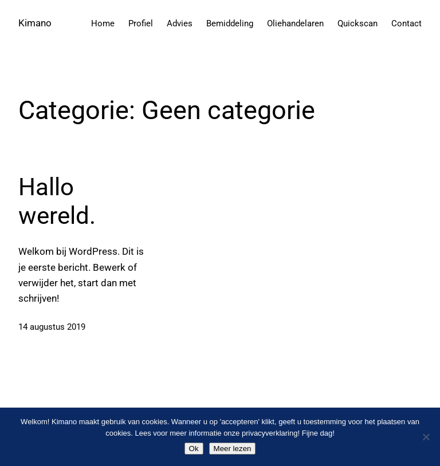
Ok (194, 448)
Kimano (35, 23)
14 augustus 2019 (51, 327)
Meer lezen (233, 448)
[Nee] (425, 437)
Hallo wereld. (57, 201)
